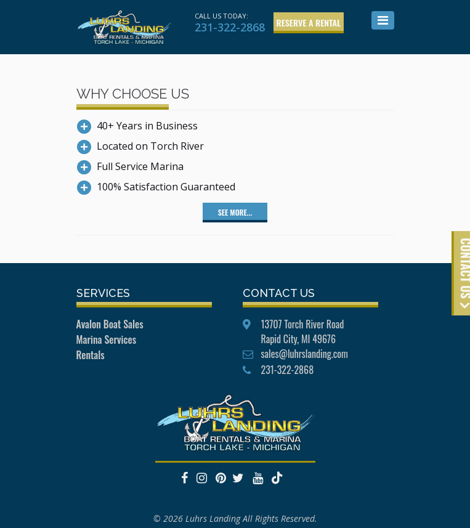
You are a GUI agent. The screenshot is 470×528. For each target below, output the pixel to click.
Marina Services (106, 339)
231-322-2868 (230, 27)
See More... (235, 212)
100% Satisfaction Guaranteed (166, 186)
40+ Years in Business (147, 125)
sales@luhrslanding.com (304, 353)
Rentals (90, 354)
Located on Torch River (150, 146)
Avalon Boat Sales (110, 324)
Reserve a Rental (309, 22)
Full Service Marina (140, 166)
